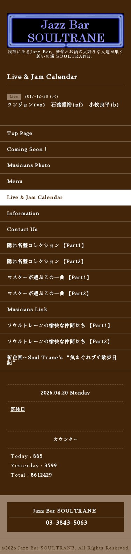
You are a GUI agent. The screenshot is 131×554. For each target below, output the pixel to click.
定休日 (17, 409)
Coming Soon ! (27, 149)
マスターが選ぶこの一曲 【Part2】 (49, 293)
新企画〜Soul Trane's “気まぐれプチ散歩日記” (62, 360)
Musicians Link (27, 309)
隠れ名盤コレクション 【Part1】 (46, 245)
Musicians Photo (28, 165)
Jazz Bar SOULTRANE (46, 548)
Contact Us (22, 229)
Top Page (19, 133)
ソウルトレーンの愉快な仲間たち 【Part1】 (59, 325)
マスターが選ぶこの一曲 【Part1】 (49, 277)
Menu (14, 181)
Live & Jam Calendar (35, 197)
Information (23, 213)
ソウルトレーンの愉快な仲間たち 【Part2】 (59, 341)
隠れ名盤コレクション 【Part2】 (46, 261)
